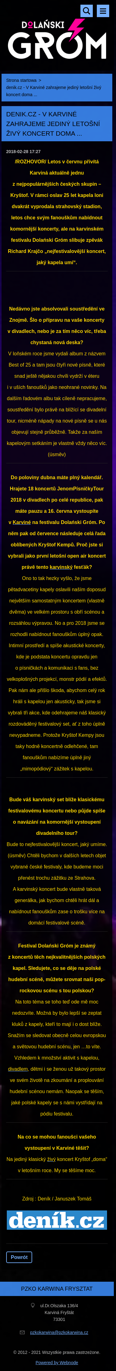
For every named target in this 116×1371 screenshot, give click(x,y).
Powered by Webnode (57, 1362)
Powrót (19, 1257)
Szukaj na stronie (86, 11)
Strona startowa (21, 80)
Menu (103, 11)
